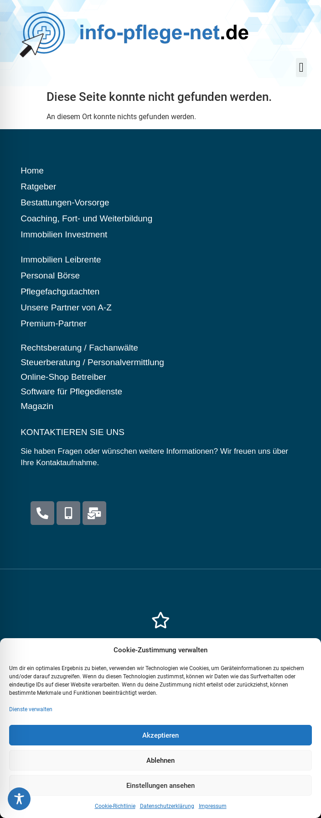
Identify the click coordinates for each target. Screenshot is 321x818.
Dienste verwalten (30, 716)
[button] (301, 67)
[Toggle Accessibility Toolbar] (19, 799)
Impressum (213, 813)
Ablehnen (160, 767)
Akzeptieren (160, 742)
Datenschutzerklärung (167, 813)
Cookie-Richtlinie (115, 813)
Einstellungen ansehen (160, 792)
